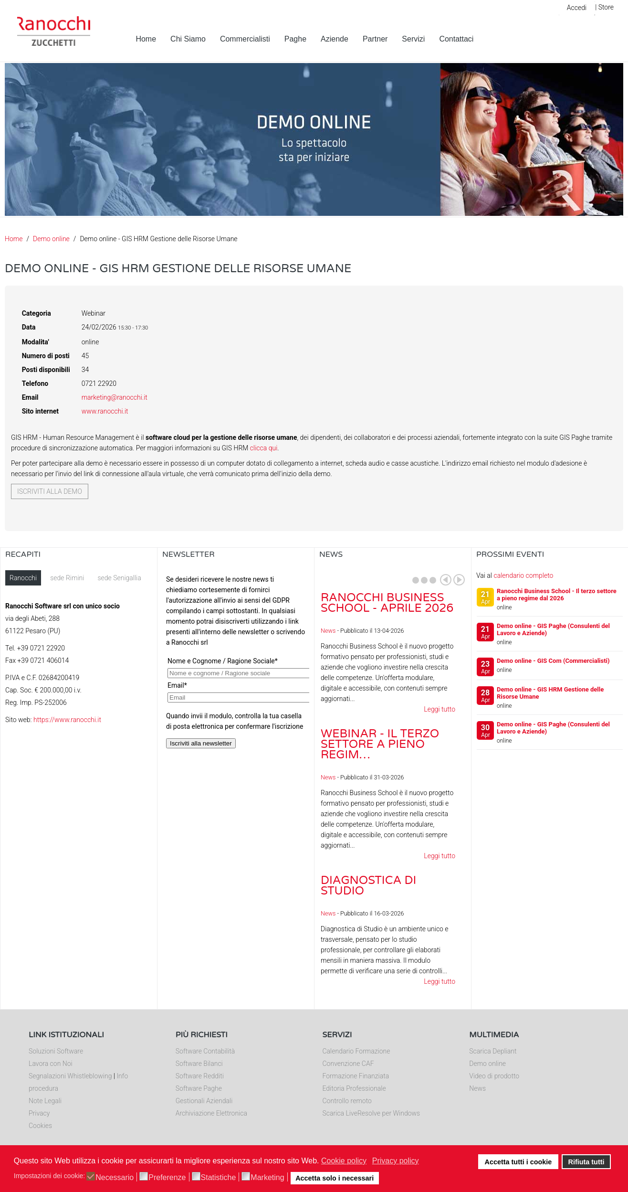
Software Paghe (199, 1088)
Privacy (39, 1113)
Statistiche (218, 1177)
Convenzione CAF (348, 1063)
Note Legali (45, 1101)
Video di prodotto (494, 1076)
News (328, 630)
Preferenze (167, 1177)
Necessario (114, 1177)
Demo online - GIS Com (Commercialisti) (553, 660)
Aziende (334, 39)
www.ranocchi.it (105, 411)
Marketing (267, 1177)
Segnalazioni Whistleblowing (70, 1076)
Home (146, 39)
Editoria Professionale (354, 1088)
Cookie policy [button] (343, 1161)
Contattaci (456, 39)
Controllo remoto (347, 1101)
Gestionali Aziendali (204, 1101)
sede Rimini (67, 578)
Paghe (295, 39)
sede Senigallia (119, 578)
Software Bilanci (199, 1063)
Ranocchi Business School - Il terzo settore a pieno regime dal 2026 (557, 594)
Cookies (40, 1125)
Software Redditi (200, 1076)
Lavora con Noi (51, 1063)
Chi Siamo (188, 39)
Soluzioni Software (56, 1051)
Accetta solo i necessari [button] (334, 1178)
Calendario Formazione (356, 1051)
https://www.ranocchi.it (67, 720)
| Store (604, 7)
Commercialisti (245, 39)
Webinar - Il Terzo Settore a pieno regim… (380, 744)
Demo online (51, 239)
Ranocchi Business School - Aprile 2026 (387, 603)
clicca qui (263, 448)
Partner (375, 39)
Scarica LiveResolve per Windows (371, 1113)
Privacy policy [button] (395, 1161)
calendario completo (523, 575)
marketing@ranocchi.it (114, 397)
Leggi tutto (439, 709)
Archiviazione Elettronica (211, 1113)
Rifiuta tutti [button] (586, 1162)
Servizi (413, 39)
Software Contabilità (205, 1051)
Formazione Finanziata (356, 1076)
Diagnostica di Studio (368, 885)
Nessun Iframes (235, 665)
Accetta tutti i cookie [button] (518, 1162)
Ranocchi (23, 578)
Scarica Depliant (492, 1051)
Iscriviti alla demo (49, 491)
